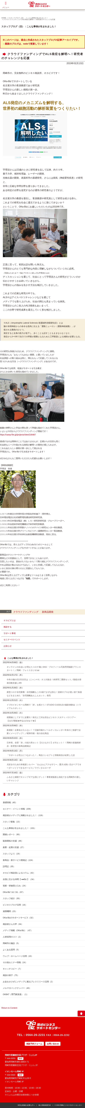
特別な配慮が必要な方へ (26, 1105)
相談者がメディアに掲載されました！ (23, 815)
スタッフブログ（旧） (17, 18)
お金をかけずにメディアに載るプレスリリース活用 (28, 981)
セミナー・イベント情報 (17, 809)
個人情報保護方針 (44, 1105)
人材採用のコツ (12, 937)
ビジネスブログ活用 (15, 905)
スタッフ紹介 (12, 898)
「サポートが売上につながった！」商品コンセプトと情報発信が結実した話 (41, 755)
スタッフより (12, 854)
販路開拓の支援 (13, 841)
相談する (8, 627)
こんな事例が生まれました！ (37, 18)
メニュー (5, 4)
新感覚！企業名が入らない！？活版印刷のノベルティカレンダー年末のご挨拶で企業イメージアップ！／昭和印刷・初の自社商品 (44, 732)
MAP (20, 1058)
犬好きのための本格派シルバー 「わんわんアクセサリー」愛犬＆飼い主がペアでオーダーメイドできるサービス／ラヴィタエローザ (44, 766)
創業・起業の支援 (14, 847)
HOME (3, 18)
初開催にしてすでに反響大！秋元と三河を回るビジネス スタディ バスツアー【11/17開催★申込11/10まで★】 (41, 719)
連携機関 (10, 911)
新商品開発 (47, 612)
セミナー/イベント (12, 639)
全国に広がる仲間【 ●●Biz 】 (19, 879)
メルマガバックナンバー (17, 988)
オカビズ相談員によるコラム (19, 873)
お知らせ (8, 646)
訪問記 (9, 866)
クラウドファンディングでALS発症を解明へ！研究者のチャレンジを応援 (29, 19)
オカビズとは (10, 620)
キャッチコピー (12, 969)
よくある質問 (11, 950)
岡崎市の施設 (11, 943)
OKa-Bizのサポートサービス (19, 918)
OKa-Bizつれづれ (14, 892)
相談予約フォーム (34, 1044)
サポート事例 (10, 633)
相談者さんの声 (13, 924)
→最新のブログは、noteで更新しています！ (26, 44)
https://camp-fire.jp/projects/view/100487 (18, 434)
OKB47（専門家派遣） (15, 994)
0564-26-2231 (35, 1034)
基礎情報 (10, 802)
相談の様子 (11, 975)
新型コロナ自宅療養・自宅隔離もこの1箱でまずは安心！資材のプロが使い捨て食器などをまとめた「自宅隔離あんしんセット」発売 (44, 694)
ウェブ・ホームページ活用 (18, 956)
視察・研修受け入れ (15, 886)
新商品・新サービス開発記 (18, 860)
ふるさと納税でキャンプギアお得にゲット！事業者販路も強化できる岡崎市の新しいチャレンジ (44, 779)
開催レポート (12, 834)
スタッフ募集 (12, 822)
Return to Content (9, 1008)
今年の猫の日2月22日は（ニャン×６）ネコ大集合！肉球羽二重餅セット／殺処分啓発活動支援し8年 (44, 681)
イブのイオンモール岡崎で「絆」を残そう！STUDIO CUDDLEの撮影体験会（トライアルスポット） (44, 706)
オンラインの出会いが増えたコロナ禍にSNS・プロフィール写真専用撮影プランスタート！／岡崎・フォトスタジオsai (44, 669)
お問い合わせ (53, 1044)
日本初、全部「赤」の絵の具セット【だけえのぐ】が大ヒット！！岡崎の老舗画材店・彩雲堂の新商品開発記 (44, 744)
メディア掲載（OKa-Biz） (18, 930)
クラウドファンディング (25, 612)
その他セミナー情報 (15, 962)
